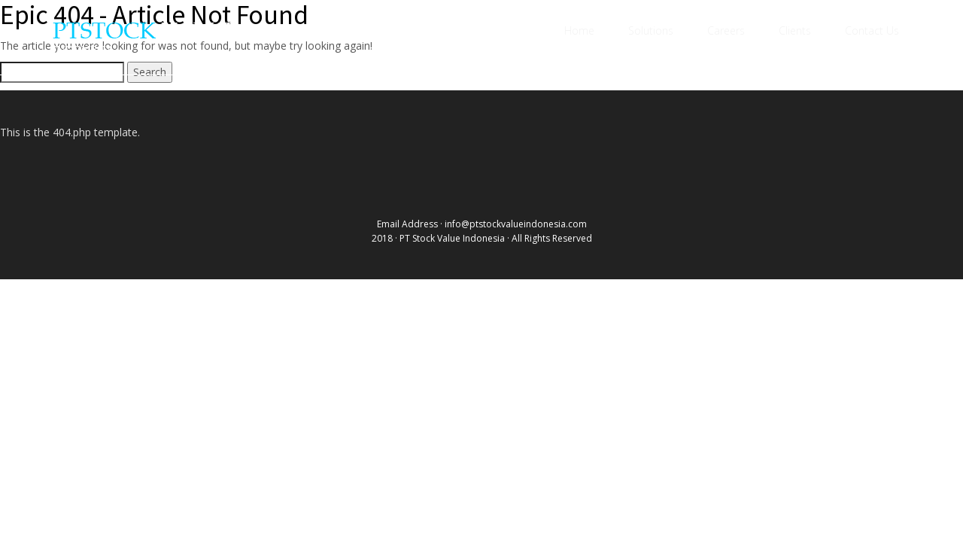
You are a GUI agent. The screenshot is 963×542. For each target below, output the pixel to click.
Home (579, 30)
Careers (726, 30)
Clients (795, 30)
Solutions (650, 30)
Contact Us (872, 30)
